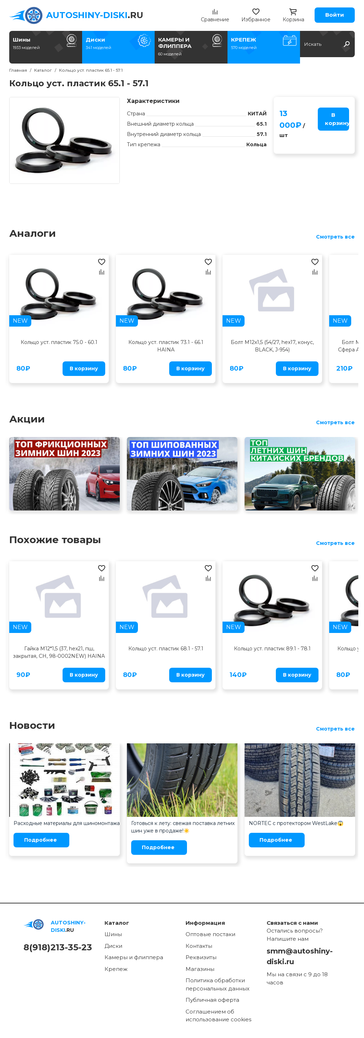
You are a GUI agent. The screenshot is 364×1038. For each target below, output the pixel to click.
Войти (334, 14)
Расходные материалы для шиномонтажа (67, 823)
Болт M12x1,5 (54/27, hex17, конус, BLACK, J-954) (272, 346)
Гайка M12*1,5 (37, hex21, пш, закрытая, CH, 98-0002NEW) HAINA (59, 652)
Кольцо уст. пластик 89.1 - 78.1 (272, 648)
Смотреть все (335, 237)
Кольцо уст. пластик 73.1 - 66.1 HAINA (165, 346)
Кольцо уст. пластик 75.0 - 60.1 (59, 342)
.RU (94, 15)
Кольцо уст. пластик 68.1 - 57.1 (165, 648)
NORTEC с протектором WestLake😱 (296, 823)
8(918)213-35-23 (57, 947)
